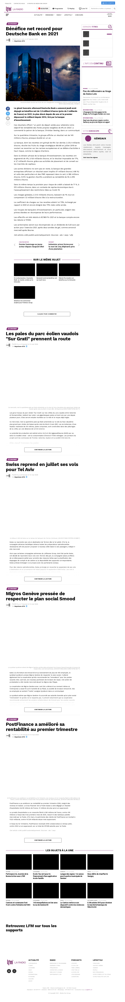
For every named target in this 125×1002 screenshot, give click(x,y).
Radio (59, 15)
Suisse (30, 972)
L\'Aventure (75, 976)
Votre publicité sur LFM (101, 976)
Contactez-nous (19, 3)
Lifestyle (68, 15)
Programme (58, 8)
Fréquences (54, 967)
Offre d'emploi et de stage (102, 974)
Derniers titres (55, 965)
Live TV (83, 8)
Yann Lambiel (75, 967)
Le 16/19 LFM (75, 972)
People (95, 970)
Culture (31, 979)
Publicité (8, 3)
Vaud (30, 970)
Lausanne (31, 967)
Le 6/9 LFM (74, 965)
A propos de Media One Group (37, 3)
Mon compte (108, 3)
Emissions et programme (58, 963)
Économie (31, 976)
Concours (79, 15)
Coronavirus (32, 963)
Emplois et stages (56, 972)
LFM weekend (75, 974)
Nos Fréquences (98, 972)
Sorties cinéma (98, 965)
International (33, 974)
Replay (71, 8)
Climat (30, 965)
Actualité (38, 15)
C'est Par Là (75, 970)
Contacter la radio (56, 970)
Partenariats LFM (55, 974)
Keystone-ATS (19, 41)
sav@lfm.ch (88, 989)
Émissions (49, 15)
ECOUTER (43, 8)
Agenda (95, 967)
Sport (30, 981)
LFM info (74, 963)
